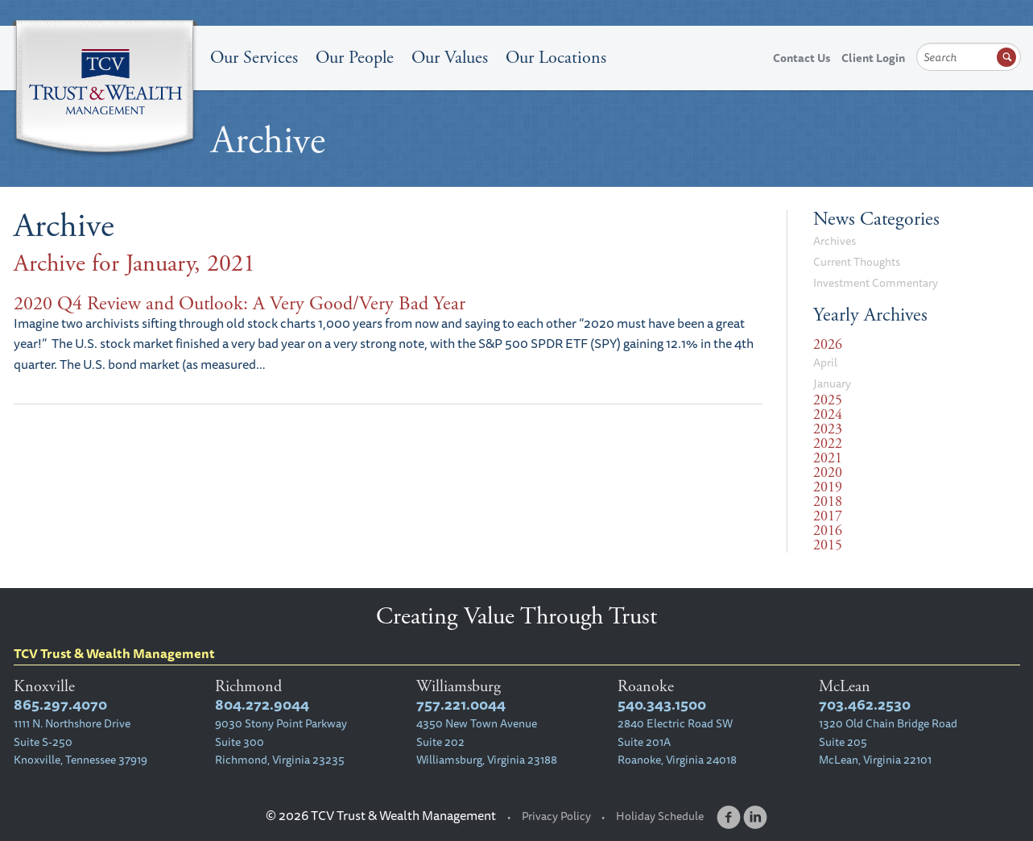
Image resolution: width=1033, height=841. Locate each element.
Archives (834, 241)
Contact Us (801, 58)
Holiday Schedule (660, 816)
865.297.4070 (60, 704)
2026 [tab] (827, 345)
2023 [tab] (827, 429)
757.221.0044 (461, 704)
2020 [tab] (827, 473)
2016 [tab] (827, 531)
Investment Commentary (875, 283)
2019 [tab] (827, 487)
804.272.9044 (262, 704)
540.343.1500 (662, 704)
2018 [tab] (827, 502)
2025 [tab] (827, 400)
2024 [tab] (827, 415)
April (825, 362)
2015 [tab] (827, 545)
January (832, 383)
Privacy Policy (556, 816)
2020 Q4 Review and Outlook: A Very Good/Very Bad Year (239, 304)
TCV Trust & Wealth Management (104, 90)
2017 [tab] (827, 516)
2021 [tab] (827, 458)
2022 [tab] (827, 444)
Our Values (449, 58)
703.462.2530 (865, 704)
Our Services (254, 58)
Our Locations (556, 58)
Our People (355, 58)
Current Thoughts (856, 262)
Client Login (873, 58)
